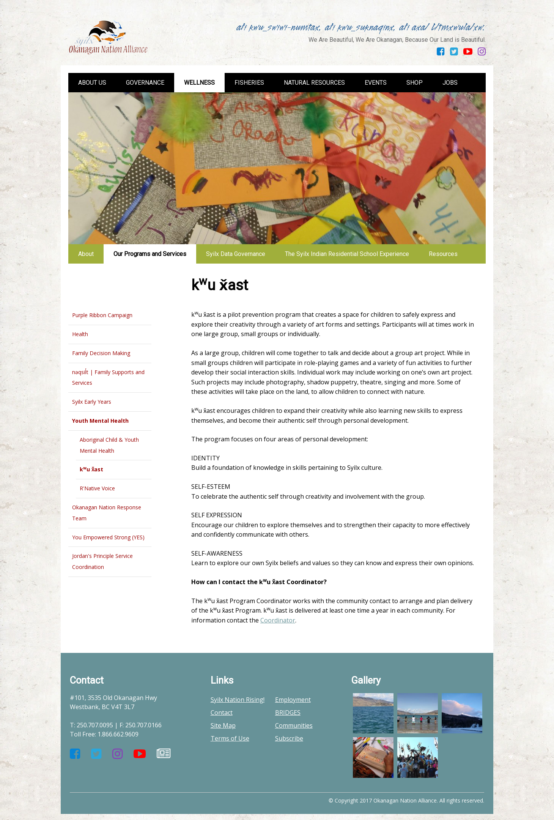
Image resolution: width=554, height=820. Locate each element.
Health (80, 334)
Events (376, 82)
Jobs (450, 82)
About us (92, 82)
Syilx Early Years (91, 401)
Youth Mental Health (100, 420)
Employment (293, 699)
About (86, 254)
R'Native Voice (97, 488)
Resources (443, 254)
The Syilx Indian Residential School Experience (347, 254)
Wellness (199, 82)
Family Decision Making (101, 353)
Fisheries (249, 82)
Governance (145, 82)
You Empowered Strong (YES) (108, 537)
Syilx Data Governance (235, 254)
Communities (294, 725)
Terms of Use (230, 738)
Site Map (223, 725)
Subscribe (289, 738)
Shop (414, 82)
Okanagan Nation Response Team (106, 513)
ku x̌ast (91, 469)
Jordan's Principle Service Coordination (102, 561)
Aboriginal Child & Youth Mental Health (109, 445)
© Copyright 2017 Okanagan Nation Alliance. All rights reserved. (406, 800)
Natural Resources (314, 82)
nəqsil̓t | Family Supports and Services (108, 377)
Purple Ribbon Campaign (102, 315)
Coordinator (277, 620)
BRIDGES (288, 712)
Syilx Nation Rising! (237, 699)
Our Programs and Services (149, 254)
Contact (222, 712)
